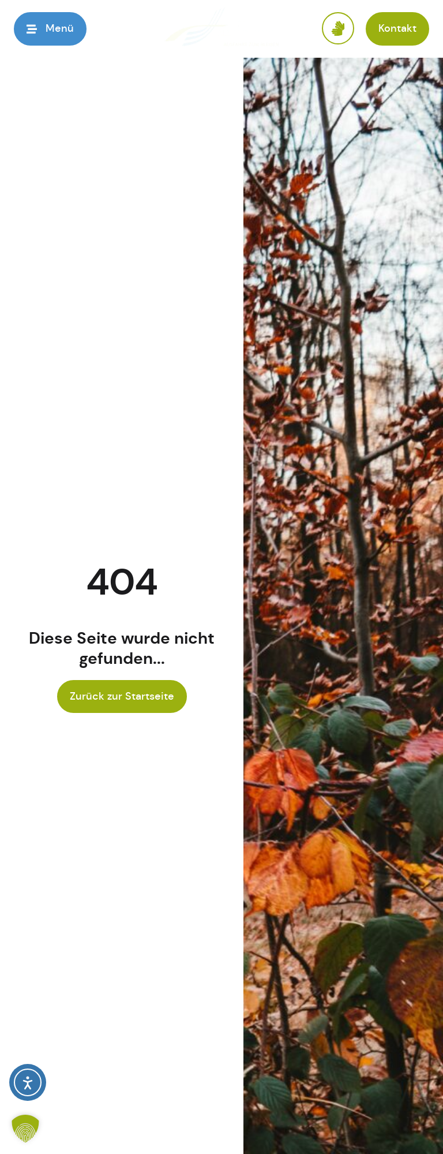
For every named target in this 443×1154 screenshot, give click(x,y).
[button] (50, 28)
